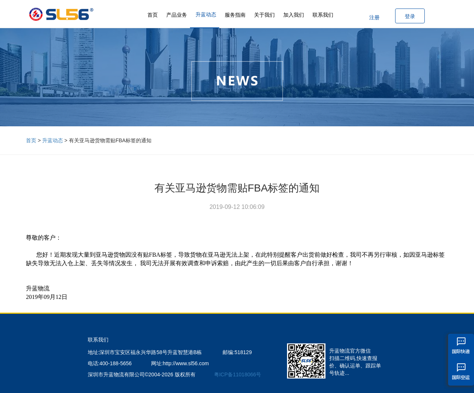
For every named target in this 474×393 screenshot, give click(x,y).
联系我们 (323, 15)
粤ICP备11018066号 (237, 374)
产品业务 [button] (176, 15)
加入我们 (293, 15)
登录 (410, 16)
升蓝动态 (206, 14)
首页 (152, 15)
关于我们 (264, 15)
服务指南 (235, 15)
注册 (374, 17)
